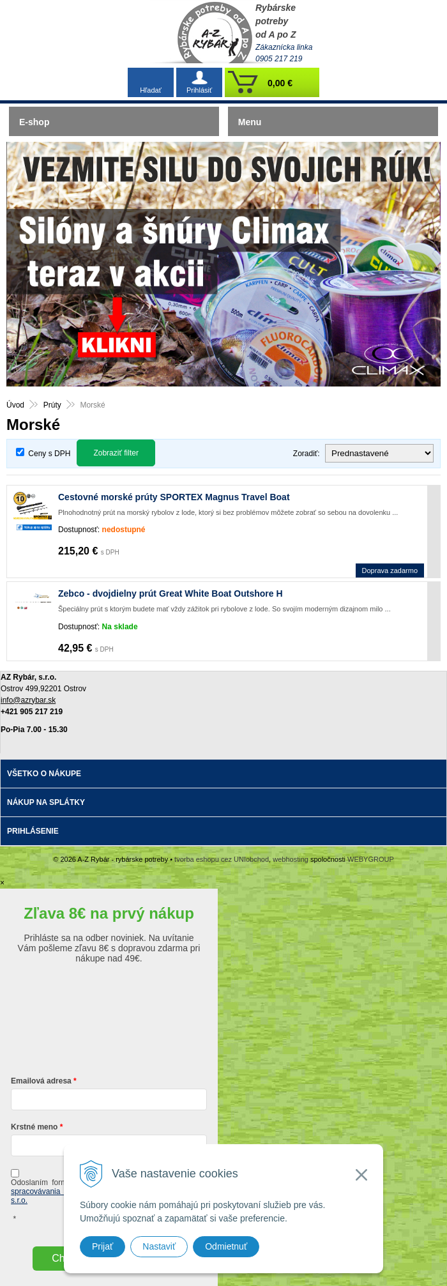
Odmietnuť (226, 1246)
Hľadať (151, 90)
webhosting (290, 859)
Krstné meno (34, 1126)
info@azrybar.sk (28, 700)
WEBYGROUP (370, 859)
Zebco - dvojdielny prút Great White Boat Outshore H (170, 593)
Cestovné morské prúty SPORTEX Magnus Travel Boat (174, 497)
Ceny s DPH (49, 453)
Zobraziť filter (116, 452)
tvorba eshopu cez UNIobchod (221, 859)
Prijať (102, 1246)
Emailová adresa (41, 1080)
